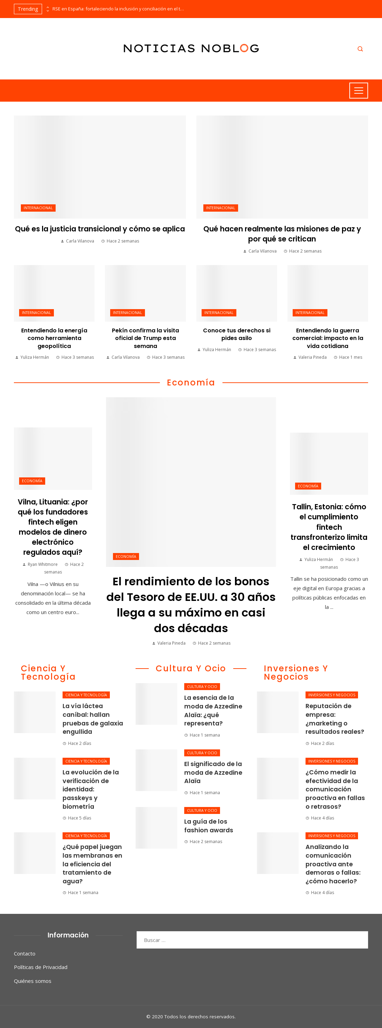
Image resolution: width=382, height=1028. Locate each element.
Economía (126, 556)
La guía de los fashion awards (208, 825)
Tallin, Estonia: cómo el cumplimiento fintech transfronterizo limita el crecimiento (329, 527)
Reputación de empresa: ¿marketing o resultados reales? (335, 719)
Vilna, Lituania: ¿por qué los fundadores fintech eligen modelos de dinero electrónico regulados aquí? (53, 527)
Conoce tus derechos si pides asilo (236, 334)
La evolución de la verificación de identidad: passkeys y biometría (91, 789)
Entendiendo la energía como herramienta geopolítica (54, 338)
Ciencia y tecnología (86, 695)
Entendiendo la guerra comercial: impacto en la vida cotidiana (327, 338)
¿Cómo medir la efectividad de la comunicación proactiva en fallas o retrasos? (335, 789)
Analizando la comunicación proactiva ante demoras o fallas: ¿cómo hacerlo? (333, 864)
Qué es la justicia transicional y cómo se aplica (100, 229)
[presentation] (47, 7)
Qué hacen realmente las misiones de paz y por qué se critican (282, 234)
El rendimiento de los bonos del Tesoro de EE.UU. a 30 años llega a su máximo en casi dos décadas (191, 605)
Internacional (38, 207)
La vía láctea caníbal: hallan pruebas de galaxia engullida (93, 719)
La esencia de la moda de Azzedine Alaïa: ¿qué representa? (213, 711)
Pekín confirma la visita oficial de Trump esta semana (145, 338)
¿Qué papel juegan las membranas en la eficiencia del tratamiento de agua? (92, 864)
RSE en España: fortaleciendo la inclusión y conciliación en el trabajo (118, 8)
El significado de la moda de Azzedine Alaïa (213, 772)
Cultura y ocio (202, 686)
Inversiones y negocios (331, 695)
